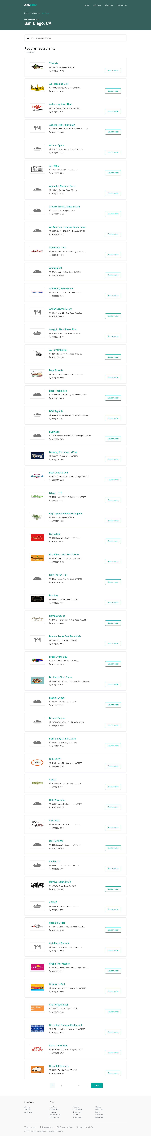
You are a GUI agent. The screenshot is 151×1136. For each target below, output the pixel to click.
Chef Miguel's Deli (58, 1004)
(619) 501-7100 (58, 746)
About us (109, 5)
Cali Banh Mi (56, 841)
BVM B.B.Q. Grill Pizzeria (62, 738)
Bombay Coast (57, 616)
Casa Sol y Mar (57, 922)
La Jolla (75, 1115)
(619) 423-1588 (58, 235)
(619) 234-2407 (58, 337)
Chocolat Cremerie (59, 1066)
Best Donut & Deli (58, 472)
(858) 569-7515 (58, 296)
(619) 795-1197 (58, 582)
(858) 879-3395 (58, 480)
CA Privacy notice (64, 1127)
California (35, 13)
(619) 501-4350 (58, 521)
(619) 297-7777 (58, 603)
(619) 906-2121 (58, 685)
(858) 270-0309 (58, 623)
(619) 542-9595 (58, 112)
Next (97, 1085)
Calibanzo (54, 861)
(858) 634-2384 (58, 910)
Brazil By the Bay (58, 656)
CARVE (53, 902)
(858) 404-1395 (58, 255)
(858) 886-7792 (58, 767)
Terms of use (30, 1127)
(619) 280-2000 (58, 992)
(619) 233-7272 (58, 705)
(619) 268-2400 (58, 357)
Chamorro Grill (57, 984)
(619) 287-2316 (58, 828)
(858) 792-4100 (58, 930)
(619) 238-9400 (58, 1074)
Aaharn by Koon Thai (60, 104)
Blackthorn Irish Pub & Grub (64, 554)
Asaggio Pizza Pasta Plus (62, 329)
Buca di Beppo (57, 697)
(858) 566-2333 (58, 132)
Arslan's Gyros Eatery (60, 309)
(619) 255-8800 (58, 378)
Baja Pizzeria (56, 370)
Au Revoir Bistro (58, 350)
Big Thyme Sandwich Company (65, 513)
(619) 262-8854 (58, 644)
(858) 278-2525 (58, 848)
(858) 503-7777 (58, 971)
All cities (97, 5)
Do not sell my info (85, 1127)
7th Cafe (53, 63)
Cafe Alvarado (57, 800)
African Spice (56, 145)
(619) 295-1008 (58, 460)
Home (86, 5)
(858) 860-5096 (58, 869)
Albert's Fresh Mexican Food (64, 206)
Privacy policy (46, 1127)
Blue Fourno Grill (58, 575)
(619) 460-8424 (58, 398)
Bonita (97, 1112)
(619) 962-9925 (58, 316)
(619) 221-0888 (58, 1033)
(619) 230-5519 (58, 173)
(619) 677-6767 (58, 542)
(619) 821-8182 (58, 71)
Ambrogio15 (56, 268)
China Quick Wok (58, 1045)
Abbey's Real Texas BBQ (62, 124)
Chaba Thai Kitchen (59, 963)
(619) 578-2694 (58, 889)
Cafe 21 (53, 779)
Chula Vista (99, 1109)
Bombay (53, 595)
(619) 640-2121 (58, 787)
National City (77, 1112)
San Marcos (99, 1115)
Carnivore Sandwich (60, 882)
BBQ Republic (56, 411)
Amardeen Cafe (57, 247)
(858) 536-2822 (58, 726)
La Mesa (53, 1112)
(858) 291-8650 (58, 276)
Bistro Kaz (54, 534)
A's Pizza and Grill (58, 84)
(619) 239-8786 (58, 194)
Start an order (113, 70)
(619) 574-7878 (58, 439)
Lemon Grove (54, 1117)
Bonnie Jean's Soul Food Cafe (65, 636)
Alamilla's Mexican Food (62, 186)
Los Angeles (54, 1109)
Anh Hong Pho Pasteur (61, 288)
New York (53, 1107)
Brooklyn (76, 1107)
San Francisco (77, 1109)
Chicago (98, 1107)
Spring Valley (77, 1117)
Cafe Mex (54, 820)
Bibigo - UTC (55, 493)
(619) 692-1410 (58, 664)
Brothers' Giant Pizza (60, 677)
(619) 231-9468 (58, 214)
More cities (99, 1117)
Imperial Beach (55, 1115)
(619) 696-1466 (58, 1012)
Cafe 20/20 (55, 759)
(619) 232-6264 (58, 91)
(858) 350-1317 (58, 419)
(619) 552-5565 (58, 153)
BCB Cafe (54, 431)
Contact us (122, 5)
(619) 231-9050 (58, 951)
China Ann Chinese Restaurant (65, 1025)
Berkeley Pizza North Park (63, 452)
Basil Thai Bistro (58, 390)
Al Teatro (54, 165)
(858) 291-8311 (58, 501)
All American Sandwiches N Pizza (67, 227)
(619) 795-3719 (58, 808)
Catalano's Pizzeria (59, 943)
